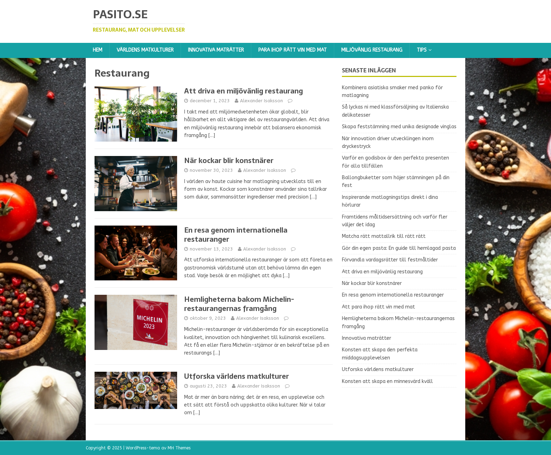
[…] (211, 135)
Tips (422, 50)
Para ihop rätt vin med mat (292, 50)
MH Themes (179, 448)
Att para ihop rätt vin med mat (378, 307)
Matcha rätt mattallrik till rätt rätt (384, 236)
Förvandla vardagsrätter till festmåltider (390, 260)
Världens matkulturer (145, 50)
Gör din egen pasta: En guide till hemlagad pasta (399, 248)
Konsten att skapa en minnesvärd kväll (387, 381)
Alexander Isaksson (261, 100)
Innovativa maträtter (216, 50)
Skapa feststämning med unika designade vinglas (399, 127)
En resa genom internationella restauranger (235, 235)
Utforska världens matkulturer (236, 376)
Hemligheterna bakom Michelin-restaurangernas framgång (239, 304)
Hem (97, 50)
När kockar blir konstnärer (228, 160)
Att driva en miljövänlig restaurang (243, 91)
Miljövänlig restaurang (371, 50)
